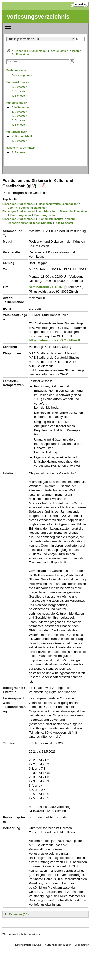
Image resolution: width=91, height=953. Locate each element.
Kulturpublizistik (16, 131)
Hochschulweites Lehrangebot (58, 204)
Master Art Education (73, 211)
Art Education (59, 50)
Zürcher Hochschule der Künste (21, 934)
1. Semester (19, 111)
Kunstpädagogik (16, 102)
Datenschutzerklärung (28, 944)
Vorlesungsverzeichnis (38, 16)
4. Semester (19, 95)
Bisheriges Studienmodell (30, 50)
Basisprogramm (16, 70)
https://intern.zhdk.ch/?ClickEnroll (54, 340)
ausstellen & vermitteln (20, 147)
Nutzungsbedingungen (58, 944)
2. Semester (19, 86)
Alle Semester (20, 107)
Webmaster (82, 944)
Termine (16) (19, 914)
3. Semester (19, 91)
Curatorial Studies (17, 82)
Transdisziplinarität (51, 219)
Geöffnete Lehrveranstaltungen (27, 207)
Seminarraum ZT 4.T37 (46, 287)
